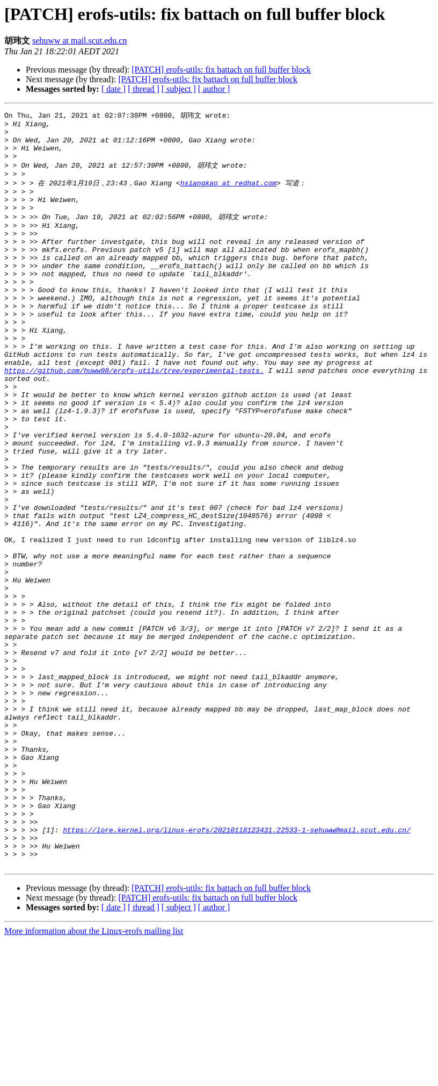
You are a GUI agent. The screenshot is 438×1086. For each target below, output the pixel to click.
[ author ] (214, 89)
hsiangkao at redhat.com (228, 194)
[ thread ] (143, 89)
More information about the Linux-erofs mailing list (93, 1076)
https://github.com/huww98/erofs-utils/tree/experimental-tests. (134, 417)
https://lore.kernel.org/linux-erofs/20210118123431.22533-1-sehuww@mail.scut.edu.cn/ (236, 969)
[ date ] (113, 89)
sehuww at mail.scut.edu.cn (79, 40)
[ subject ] (179, 89)
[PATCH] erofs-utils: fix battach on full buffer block (221, 69)
